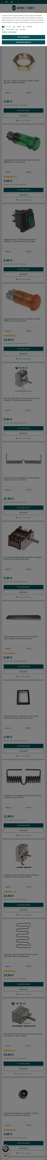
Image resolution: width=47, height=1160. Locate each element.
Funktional (22, 29)
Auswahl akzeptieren (23, 42)
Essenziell (8, 26)
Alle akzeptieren (23, 37)
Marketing (29, 26)
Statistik (19, 26)
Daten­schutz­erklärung (25, 22)
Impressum (41, 22)
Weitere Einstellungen (9, 32)
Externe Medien (10, 29)
